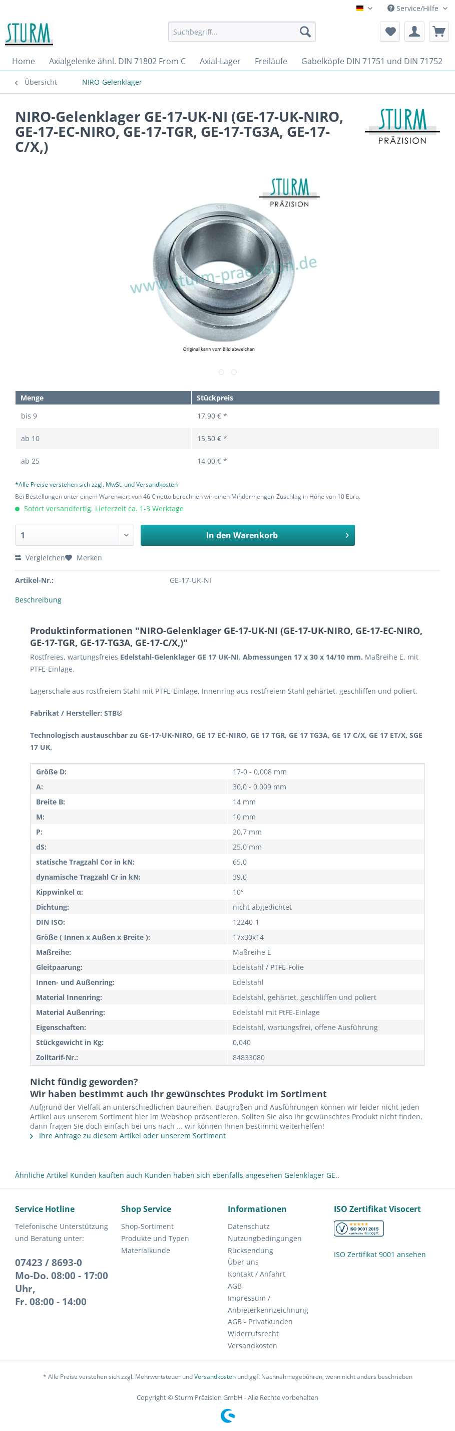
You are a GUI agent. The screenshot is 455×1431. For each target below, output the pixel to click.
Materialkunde (145, 1250)
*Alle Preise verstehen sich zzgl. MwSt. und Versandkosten (96, 484)
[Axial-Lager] (220, 61)
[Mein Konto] (414, 32)
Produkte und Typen (155, 1238)
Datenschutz (249, 1226)
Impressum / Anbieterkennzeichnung (268, 1304)
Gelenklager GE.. (311, 1175)
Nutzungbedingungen (265, 1238)
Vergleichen (40, 557)
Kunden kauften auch (106, 1175)
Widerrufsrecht (253, 1333)
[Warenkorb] (439, 32)
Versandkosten (252, 1345)
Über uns (243, 1262)
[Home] (23, 61)
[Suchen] (305, 32)
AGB (235, 1286)
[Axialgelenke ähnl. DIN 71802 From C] (117, 61)
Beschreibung (38, 599)
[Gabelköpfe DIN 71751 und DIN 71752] (371, 61)
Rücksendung (250, 1250)
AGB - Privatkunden (260, 1321)
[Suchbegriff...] (242, 32)
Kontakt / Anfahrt (256, 1274)
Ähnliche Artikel (41, 1175)
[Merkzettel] (390, 32)
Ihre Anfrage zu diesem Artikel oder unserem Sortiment (128, 1135)
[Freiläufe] (271, 61)
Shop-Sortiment (147, 1226)
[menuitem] (242, 36)
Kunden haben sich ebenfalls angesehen (213, 1175)
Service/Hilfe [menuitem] (413, 8)
